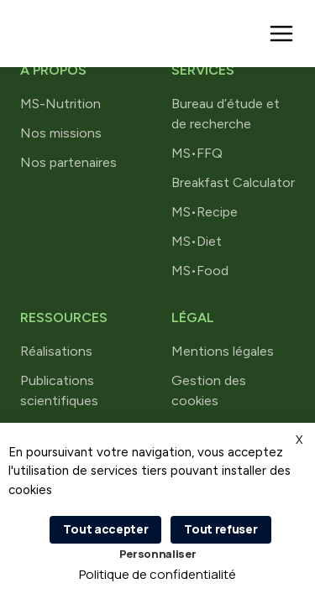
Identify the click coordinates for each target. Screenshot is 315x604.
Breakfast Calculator (233, 182)
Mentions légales (222, 351)
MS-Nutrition (60, 104)
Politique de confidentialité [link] (157, 574)
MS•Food (199, 271)
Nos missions (61, 133)
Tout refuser (220, 529)
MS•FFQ (197, 153)
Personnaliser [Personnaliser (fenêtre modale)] (158, 553)
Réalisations (56, 351)
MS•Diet (196, 241)
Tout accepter (105, 529)
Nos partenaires (68, 162)
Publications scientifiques (59, 390)
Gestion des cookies (208, 390)
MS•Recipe (204, 212)
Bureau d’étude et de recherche (225, 114)
